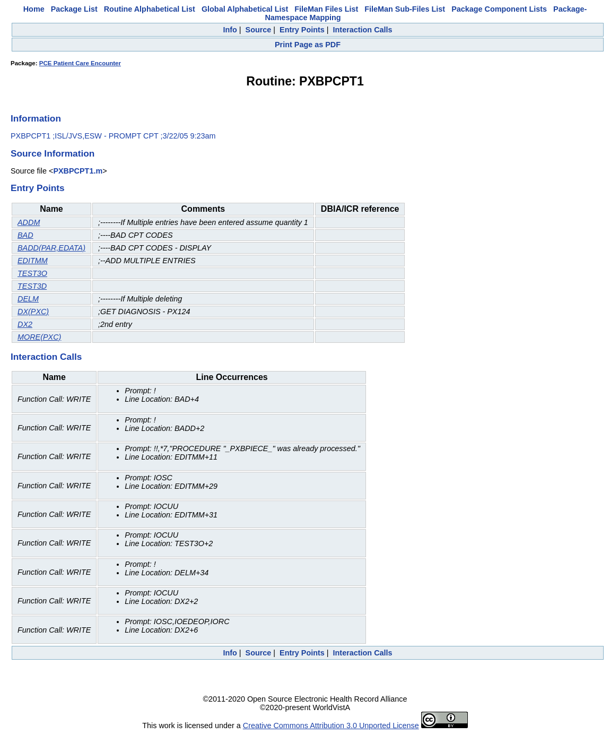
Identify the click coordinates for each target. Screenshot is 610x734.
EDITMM (33, 260)
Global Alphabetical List (245, 9)
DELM (28, 299)
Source (259, 29)
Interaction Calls (363, 29)
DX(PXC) (33, 311)
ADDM (29, 222)
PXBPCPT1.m (77, 171)
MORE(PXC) (39, 337)
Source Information (52, 153)
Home (34, 9)
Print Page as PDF (308, 44)
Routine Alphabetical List (149, 9)
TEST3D (32, 286)
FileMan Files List (326, 9)
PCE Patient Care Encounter (80, 63)
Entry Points (302, 29)
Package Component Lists (499, 9)
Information (36, 118)
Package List (74, 9)
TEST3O (32, 273)
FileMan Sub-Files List (404, 9)
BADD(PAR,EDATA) (51, 248)
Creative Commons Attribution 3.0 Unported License (331, 725)
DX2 (25, 324)
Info (230, 29)
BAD (25, 235)
